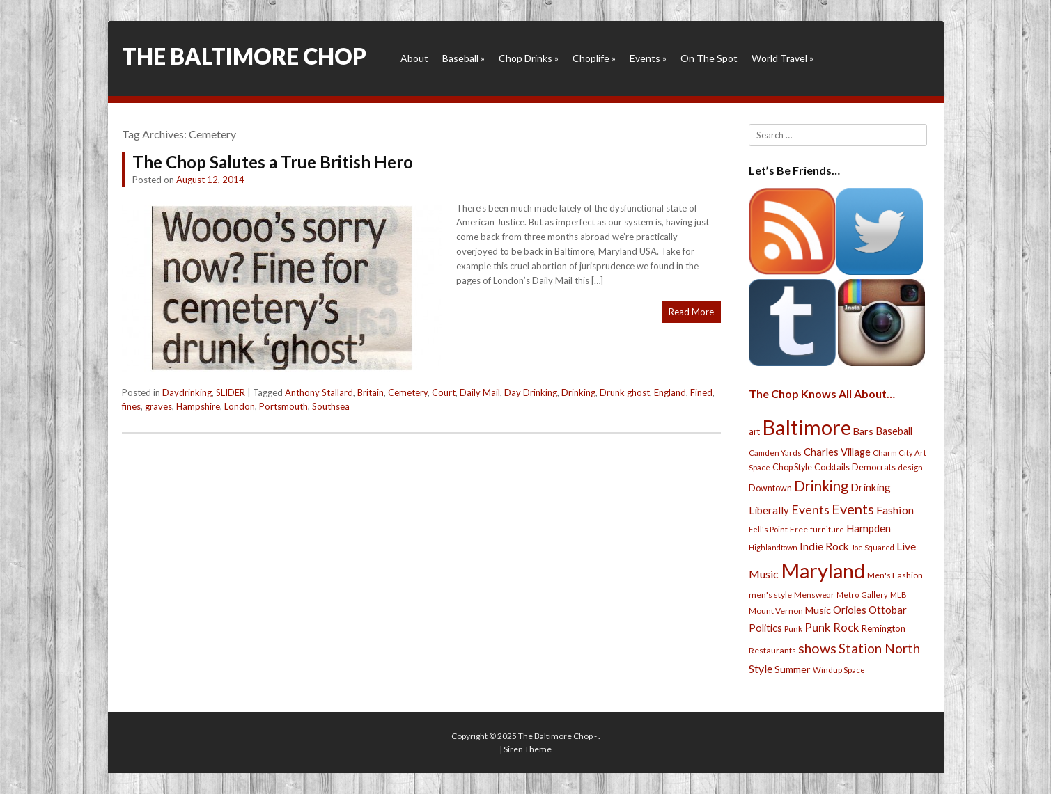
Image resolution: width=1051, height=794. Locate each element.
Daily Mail (480, 392)
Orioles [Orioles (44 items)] (849, 609)
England (670, 392)
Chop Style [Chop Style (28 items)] (792, 467)
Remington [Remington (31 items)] (883, 628)
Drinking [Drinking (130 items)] (821, 485)
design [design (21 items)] (910, 467)
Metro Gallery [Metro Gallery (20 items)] (862, 594)
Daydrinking (187, 392)
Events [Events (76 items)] (810, 509)
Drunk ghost (625, 392)
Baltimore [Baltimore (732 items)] (806, 427)
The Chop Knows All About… (822, 393)
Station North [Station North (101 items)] (879, 648)
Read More (691, 311)
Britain (370, 392)
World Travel (782, 58)
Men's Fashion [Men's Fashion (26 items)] (895, 575)
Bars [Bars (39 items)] (863, 431)
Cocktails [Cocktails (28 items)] (832, 467)
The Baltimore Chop (244, 56)
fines (131, 406)
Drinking (578, 392)
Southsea (331, 406)
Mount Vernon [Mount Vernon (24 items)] (776, 610)
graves (158, 406)
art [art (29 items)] (754, 431)
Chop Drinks (529, 58)
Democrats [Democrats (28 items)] (874, 467)
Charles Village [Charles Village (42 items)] (837, 452)
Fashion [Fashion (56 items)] (895, 509)
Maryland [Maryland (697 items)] (823, 570)
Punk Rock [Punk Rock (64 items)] (831, 627)
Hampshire (198, 406)
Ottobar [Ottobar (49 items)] (888, 609)
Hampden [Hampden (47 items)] (868, 528)
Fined (701, 392)
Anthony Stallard (319, 392)
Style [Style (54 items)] (760, 668)
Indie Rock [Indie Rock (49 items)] (824, 546)
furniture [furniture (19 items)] (827, 529)
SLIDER (230, 392)
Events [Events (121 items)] (853, 508)
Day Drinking (530, 392)
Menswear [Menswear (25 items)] (814, 594)
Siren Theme (528, 749)
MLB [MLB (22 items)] (898, 594)
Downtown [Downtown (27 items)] (770, 488)
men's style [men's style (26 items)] (770, 594)
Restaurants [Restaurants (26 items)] (772, 650)
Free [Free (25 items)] (799, 529)
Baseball (463, 58)
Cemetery (408, 392)
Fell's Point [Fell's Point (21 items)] (768, 529)
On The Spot (709, 58)
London (239, 406)
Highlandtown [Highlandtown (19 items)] (773, 547)
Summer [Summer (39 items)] (792, 669)
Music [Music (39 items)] (818, 610)
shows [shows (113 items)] (817, 648)
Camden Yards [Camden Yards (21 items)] (775, 452)
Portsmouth (283, 406)
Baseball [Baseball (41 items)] (893, 431)
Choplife (594, 58)
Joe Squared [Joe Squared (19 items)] (872, 547)
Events (648, 58)
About (414, 58)
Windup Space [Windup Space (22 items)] (839, 669)
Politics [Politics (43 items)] (765, 627)
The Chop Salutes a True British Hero (272, 162)
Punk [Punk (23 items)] (793, 628)
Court (444, 392)
